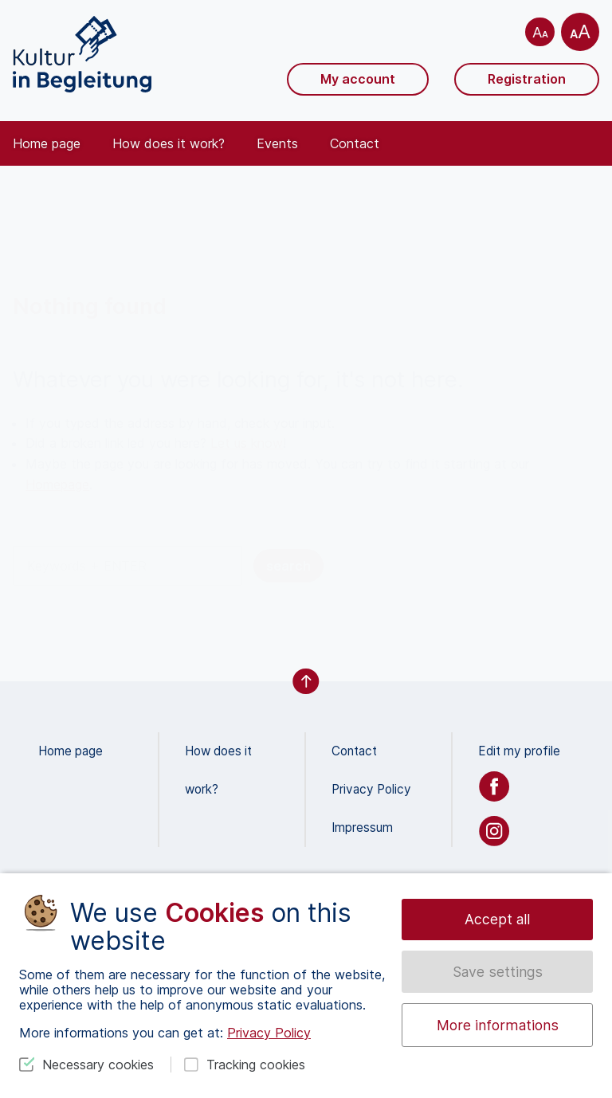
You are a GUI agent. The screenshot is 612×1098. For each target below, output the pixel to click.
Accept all (497, 919)
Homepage (57, 484)
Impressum (362, 827)
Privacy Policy (371, 789)
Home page (46, 143)
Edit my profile (519, 751)
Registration (527, 79)
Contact (354, 143)
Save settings (498, 971)
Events (277, 143)
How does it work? (168, 143)
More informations (498, 1025)
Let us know (246, 443)
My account (357, 79)
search (288, 566)
